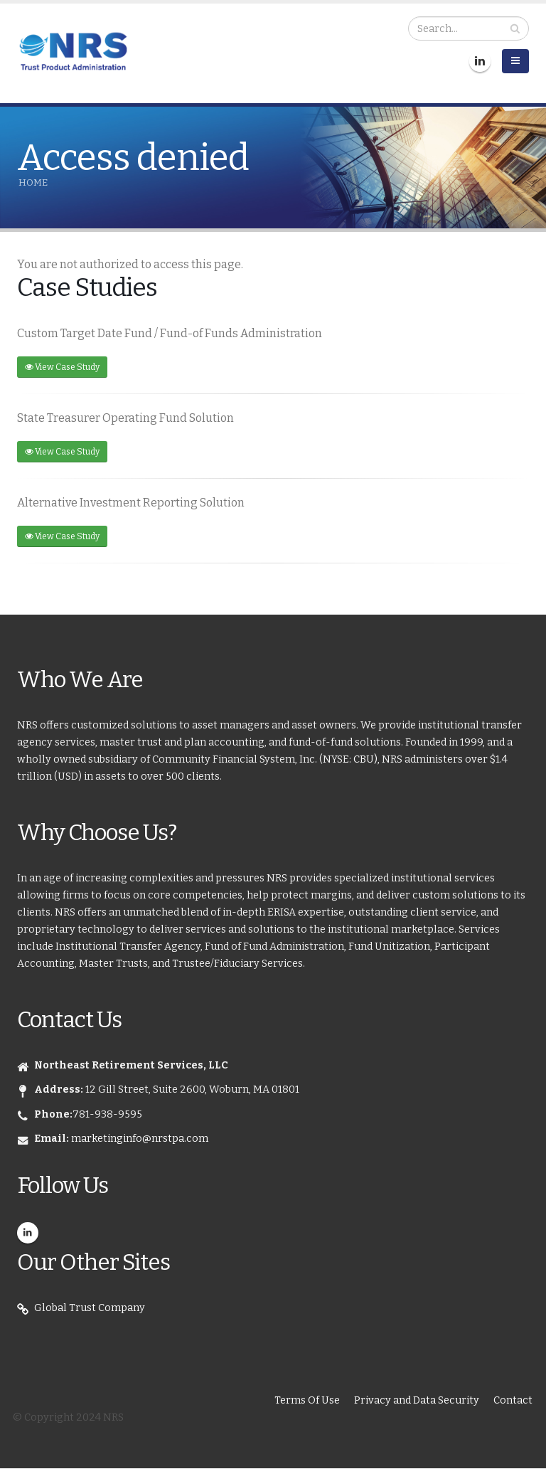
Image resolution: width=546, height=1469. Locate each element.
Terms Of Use (307, 1400)
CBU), (367, 759)
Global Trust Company (89, 1308)
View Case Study (62, 367)
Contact (512, 1400)
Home (33, 182)
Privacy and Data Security (416, 1400)
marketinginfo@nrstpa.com (139, 1139)
